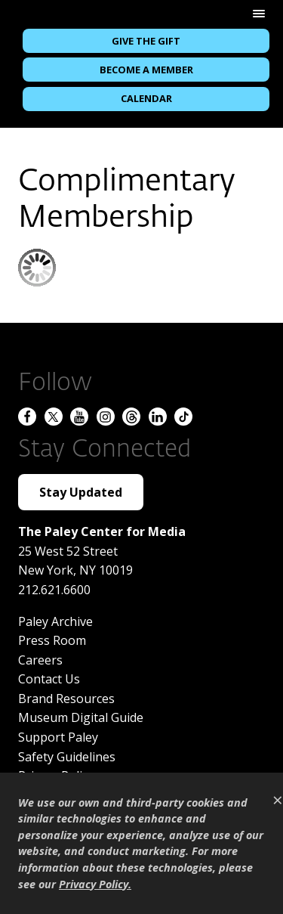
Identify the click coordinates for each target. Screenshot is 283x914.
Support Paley (58, 737)
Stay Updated (80, 492)
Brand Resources (66, 698)
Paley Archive (55, 621)
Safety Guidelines (66, 756)
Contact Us (49, 679)
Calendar (146, 98)
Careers (40, 660)
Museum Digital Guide (80, 717)
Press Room (52, 640)
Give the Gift (146, 41)
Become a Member (146, 69)
